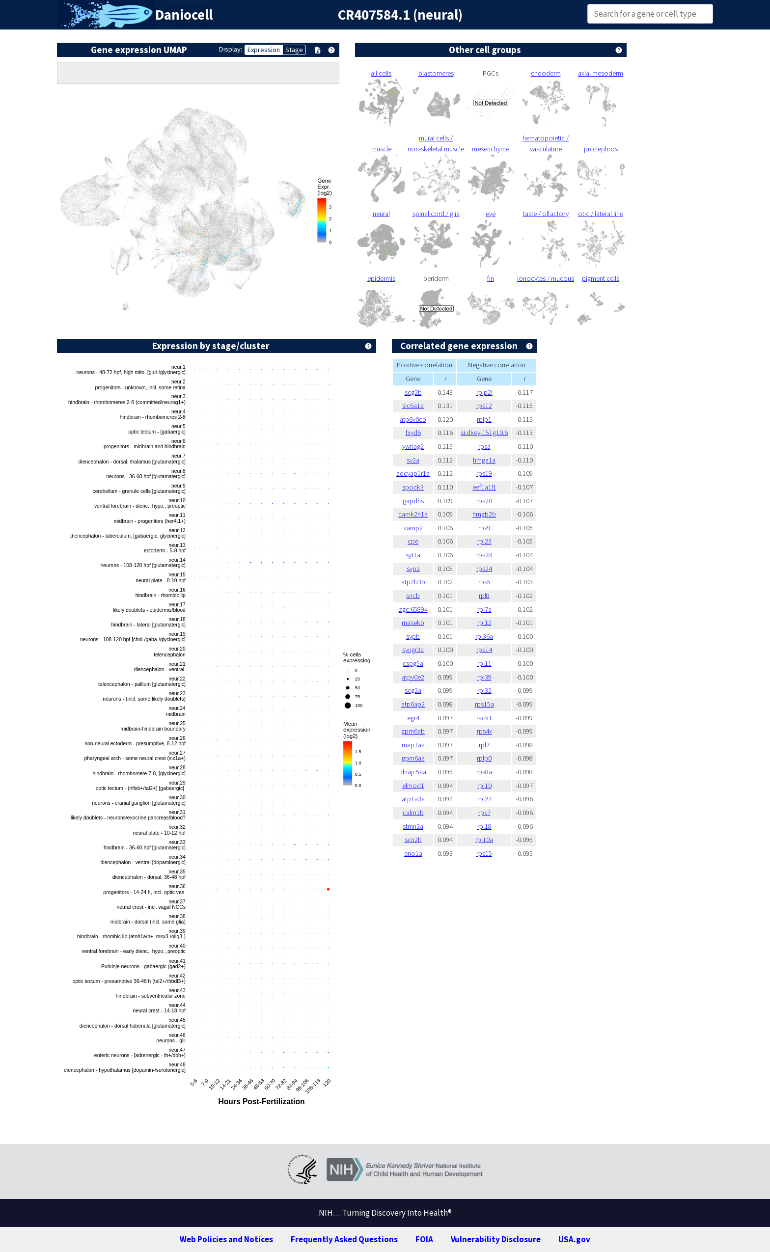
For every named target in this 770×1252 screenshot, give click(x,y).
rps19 (484, 473)
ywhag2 (413, 446)
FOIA (424, 1239)
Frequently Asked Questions (344, 1239)
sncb (413, 595)
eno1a (413, 853)
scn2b (413, 839)
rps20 (484, 500)
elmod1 (413, 785)
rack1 (484, 717)
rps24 (484, 568)
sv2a (413, 460)
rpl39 (484, 677)
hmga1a (484, 460)
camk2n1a (413, 514)
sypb (413, 636)
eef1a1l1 (484, 487)
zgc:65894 (413, 609)
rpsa (484, 446)
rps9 (484, 527)
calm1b (413, 812)
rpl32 (484, 690)
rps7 (484, 812)
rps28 (484, 554)
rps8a (484, 771)
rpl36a (484, 636)
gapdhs (413, 500)
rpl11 (484, 663)
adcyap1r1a (413, 473)
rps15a (484, 704)
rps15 (484, 853)
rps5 (484, 581)
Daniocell (184, 15)
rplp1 (484, 419)
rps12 (484, 405)
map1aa (413, 744)
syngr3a (413, 649)
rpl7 (484, 744)
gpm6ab (413, 731)
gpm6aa (413, 758)
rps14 (484, 649)
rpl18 (484, 826)
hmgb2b (484, 514)
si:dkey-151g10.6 (484, 432)
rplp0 (484, 758)
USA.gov (574, 1239)
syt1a (413, 554)
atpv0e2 (413, 677)
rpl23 (484, 541)
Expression (264, 49)
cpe (413, 541)
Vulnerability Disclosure (496, 1239)
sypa (413, 568)
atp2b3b (413, 581)
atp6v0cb (413, 419)
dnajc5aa (413, 771)
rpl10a (484, 839)
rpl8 (484, 595)
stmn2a (413, 826)
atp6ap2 (413, 704)
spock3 (413, 487)
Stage (294, 49)
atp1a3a (413, 798)
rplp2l (484, 392)
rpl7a (484, 609)
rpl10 (484, 785)
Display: (230, 49)
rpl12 (484, 622)
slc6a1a (413, 405)
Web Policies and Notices (226, 1239)
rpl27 (484, 798)
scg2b (413, 392)
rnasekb (413, 622)
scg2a (413, 690)
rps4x (484, 731)
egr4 (413, 717)
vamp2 (413, 527)
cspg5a (413, 663)
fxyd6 (413, 432)
